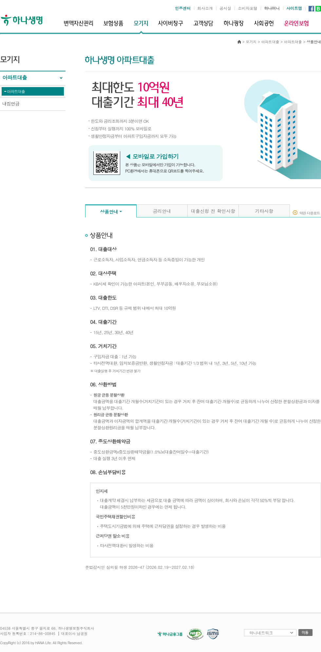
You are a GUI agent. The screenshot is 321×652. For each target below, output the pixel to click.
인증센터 (183, 8)
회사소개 (205, 8)
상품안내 (109, 211)
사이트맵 (294, 8)
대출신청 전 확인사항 (213, 211)
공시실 (225, 8)
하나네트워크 (261, 632)
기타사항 (264, 211)
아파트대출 (16, 91)
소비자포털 (247, 8)
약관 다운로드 (309, 212)
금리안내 (162, 211)
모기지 (251, 41)
